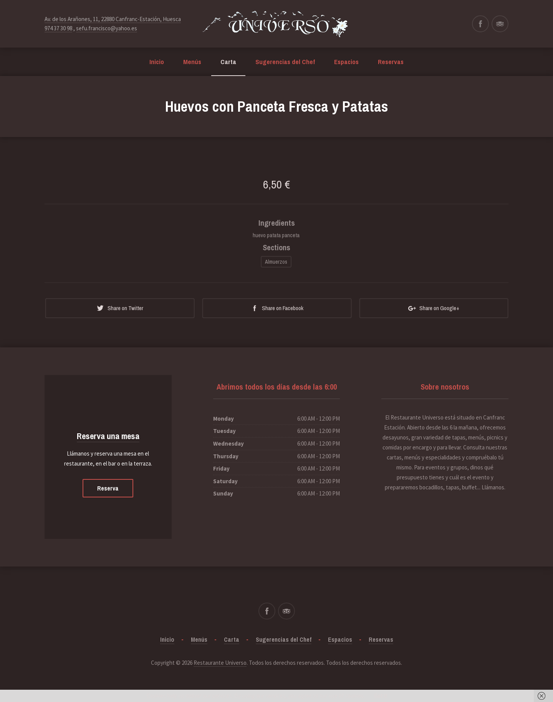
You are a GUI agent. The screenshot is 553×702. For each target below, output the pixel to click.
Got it (380, 695)
